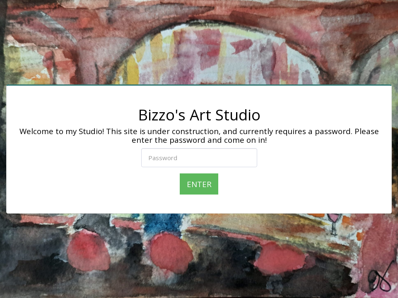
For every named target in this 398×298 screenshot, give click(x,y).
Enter (199, 184)
